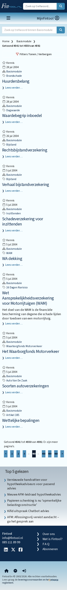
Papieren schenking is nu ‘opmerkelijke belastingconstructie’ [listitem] (34, 502)
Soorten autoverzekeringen (25, 386)
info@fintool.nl (12, 538)
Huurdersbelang (15, 81)
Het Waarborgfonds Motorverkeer (30, 351)
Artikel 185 (10, 415)
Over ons (49, 534)
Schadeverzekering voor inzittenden (22, 221)
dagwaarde (11, 110)
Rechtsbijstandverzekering (24, 150)
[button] (24, 571)
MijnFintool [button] (48, 18)
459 (49, 453)
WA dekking (12, 258)
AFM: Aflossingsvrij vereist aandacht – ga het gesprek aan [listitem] (33, 519)
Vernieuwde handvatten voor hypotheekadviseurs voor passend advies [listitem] (31, 484)
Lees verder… (14, 88)
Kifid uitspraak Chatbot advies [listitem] (28, 511)
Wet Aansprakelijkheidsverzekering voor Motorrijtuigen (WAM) (28, 298)
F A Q (46, 544)
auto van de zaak (14, 380)
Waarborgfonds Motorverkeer (22, 346)
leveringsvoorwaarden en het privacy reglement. (30, 581)
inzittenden (11, 213)
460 (56, 453)
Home (5, 41)
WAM (7, 253)
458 (43, 453)
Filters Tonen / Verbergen (34, 54)
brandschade (12, 76)
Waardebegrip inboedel (22, 115)
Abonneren (50, 549)
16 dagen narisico (15, 287)
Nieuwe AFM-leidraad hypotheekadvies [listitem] (34, 494)
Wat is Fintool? (53, 539)
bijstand (9, 145)
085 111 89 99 (11, 542)
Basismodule (23, 41)
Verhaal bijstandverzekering (25, 184)
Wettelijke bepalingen (20, 420)
